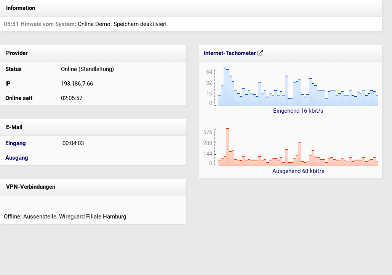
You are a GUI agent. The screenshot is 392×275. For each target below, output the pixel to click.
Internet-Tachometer (233, 53)
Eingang (15, 143)
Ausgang (16, 157)
